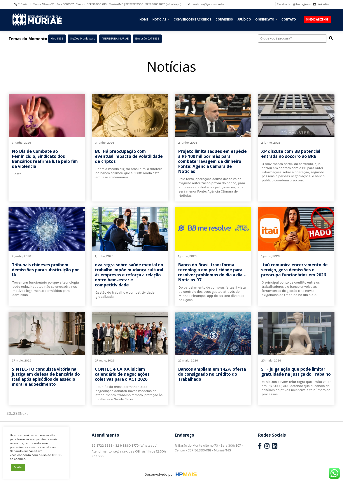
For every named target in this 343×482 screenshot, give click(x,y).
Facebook (282, 4)
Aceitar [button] (18, 467)
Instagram (302, 4)
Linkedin (321, 4)
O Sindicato (265, 19)
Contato (289, 19)
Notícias (159, 19)
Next (24, 413)
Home (144, 19)
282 (16, 413)
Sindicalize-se (317, 19)
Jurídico (244, 19)
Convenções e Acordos (192, 19)
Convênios (224, 19)
